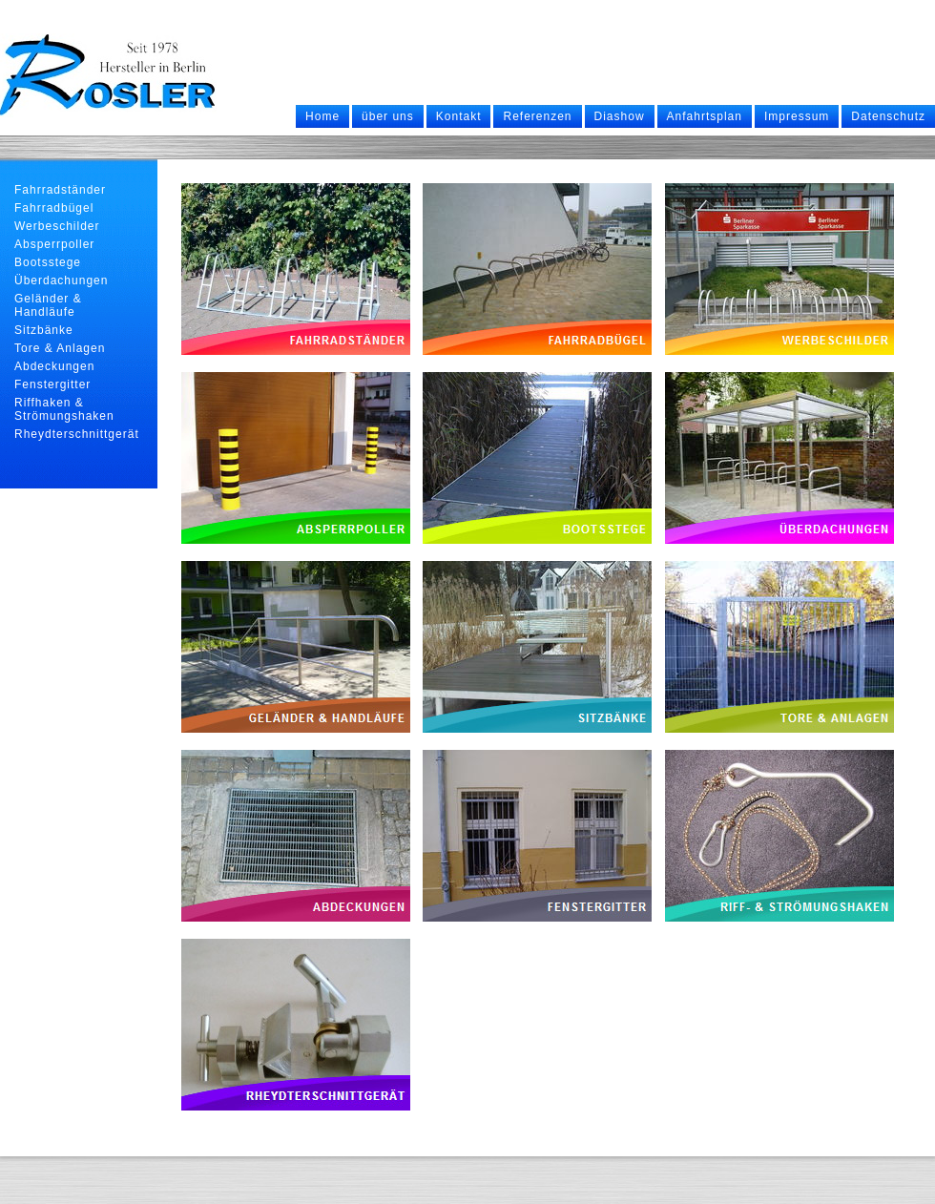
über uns (388, 116)
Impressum (796, 116)
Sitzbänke (43, 330)
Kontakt (459, 116)
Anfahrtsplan (704, 116)
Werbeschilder (56, 226)
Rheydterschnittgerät (76, 434)
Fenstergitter (52, 384)
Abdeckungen (54, 366)
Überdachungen (61, 280)
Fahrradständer (60, 190)
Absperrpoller (54, 244)
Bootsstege (47, 262)
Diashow (619, 116)
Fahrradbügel (54, 208)
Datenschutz (888, 116)
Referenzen (537, 116)
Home (322, 116)
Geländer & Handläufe (48, 305)
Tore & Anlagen (59, 348)
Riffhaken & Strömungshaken (64, 409)
